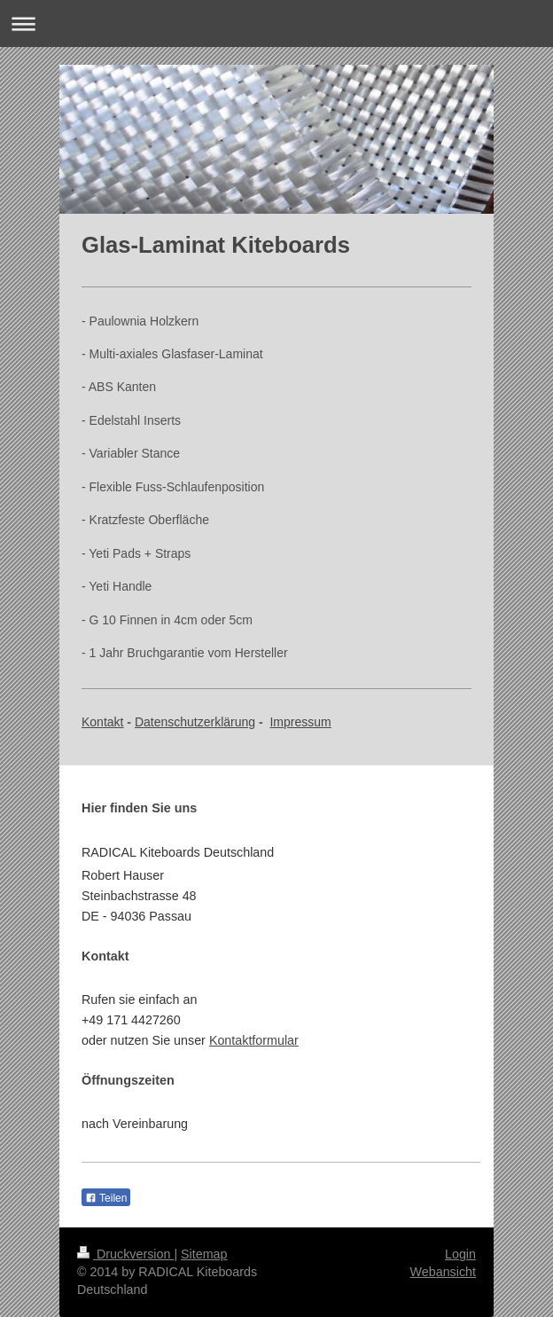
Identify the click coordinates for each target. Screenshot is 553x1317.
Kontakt (102, 722)
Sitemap (204, 1254)
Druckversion (125, 1254)
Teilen (106, 1198)
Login (460, 1254)
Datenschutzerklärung (195, 722)
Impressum (300, 722)
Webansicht (443, 1272)
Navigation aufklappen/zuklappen (276, 23)
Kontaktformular (254, 1040)
